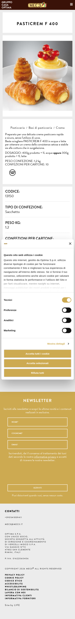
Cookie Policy (14, 577)
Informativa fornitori (20, 598)
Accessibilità (14, 583)
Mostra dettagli (56, 343)
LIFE (17, 605)
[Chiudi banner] (70, 243)
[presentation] (33, 474)
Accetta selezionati (37, 363)
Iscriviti (37, 487)
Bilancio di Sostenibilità (22, 589)
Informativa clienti (18, 595)
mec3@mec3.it (14, 524)
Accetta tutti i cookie (37, 353)
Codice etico (13, 580)
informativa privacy (45, 456)
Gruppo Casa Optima (7, 5)
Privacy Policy (15, 574)
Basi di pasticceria (40, 127)
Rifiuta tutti (37, 372)
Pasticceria (17, 127)
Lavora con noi (15, 592)
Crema (60, 127)
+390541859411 (13, 517)
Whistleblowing (15, 586)
